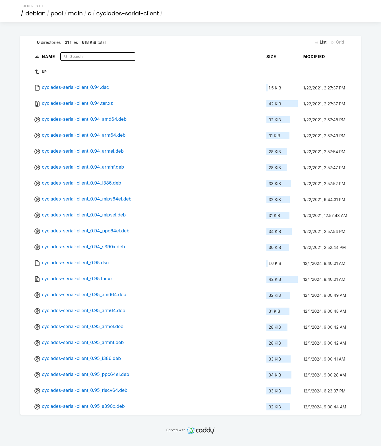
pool (57, 13)
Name (49, 56)
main (75, 13)
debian (36, 13)
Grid (337, 42)
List (320, 42)
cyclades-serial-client (127, 13)
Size (271, 56)
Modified (314, 56)
